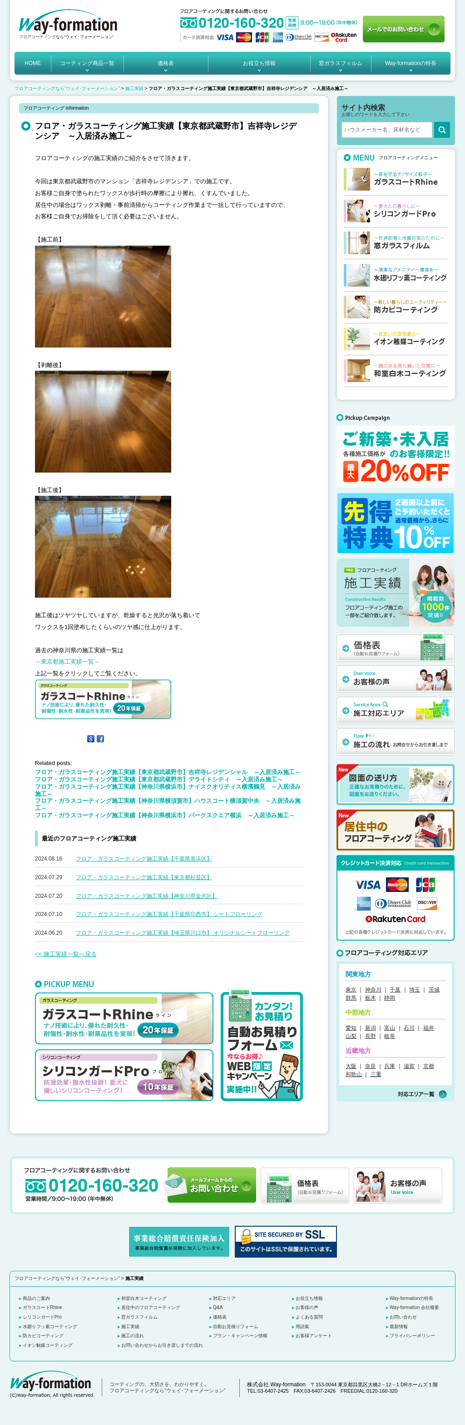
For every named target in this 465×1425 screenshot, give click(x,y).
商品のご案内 (36, 1298)
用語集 (302, 1326)
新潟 (370, 1028)
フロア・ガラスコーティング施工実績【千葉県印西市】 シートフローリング (169, 914)
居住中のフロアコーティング (150, 1307)
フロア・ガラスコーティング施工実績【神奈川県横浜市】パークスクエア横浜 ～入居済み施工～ (165, 815)
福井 (428, 1028)
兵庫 (389, 1066)
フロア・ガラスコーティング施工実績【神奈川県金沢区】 (147, 896)
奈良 (370, 1066)
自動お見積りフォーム (235, 1326)
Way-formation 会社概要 (414, 1307)
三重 (376, 1074)
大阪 (351, 1066)
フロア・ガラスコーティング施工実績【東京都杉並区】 (144, 877)
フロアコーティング (37, 37)
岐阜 (389, 1036)
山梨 (351, 1036)
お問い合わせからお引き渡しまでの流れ (162, 1345)
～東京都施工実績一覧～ (67, 661)
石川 (409, 1028)
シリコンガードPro (42, 1316)
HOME (33, 63)
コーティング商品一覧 (87, 63)
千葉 (395, 990)
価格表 (166, 63)
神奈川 (373, 990)
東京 (351, 990)
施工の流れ (132, 1335)
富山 (389, 1028)
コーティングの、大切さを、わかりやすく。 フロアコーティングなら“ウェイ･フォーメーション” (167, 1387)
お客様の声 (307, 1307)
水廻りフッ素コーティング (50, 1326)
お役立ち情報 (259, 63)
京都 (428, 1066)
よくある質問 (309, 1316)
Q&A (218, 1307)
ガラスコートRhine (42, 1307)
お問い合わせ (403, 1316)
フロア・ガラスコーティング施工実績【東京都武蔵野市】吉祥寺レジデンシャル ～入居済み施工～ (168, 772)
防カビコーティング (43, 1335)
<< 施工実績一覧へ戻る (66, 954)
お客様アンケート (314, 1335)
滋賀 (409, 1066)
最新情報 (399, 1326)
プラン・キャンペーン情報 (240, 1335)
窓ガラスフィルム (340, 63)
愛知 (351, 1028)
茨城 (434, 990)
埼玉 (414, 990)
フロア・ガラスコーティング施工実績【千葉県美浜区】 (144, 859)
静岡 (389, 998)
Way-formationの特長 (411, 63)
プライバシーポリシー (412, 1335)
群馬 (351, 998)
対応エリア (224, 1298)
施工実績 (134, 88)
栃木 (370, 998)
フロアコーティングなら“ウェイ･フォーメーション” (67, 88)
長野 (370, 1036)
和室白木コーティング (144, 1298)
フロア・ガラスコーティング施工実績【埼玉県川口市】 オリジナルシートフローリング (183, 933)
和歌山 (354, 1074)
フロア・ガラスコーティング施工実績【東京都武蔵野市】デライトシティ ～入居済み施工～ (159, 779)
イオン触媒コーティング (48, 1345)
